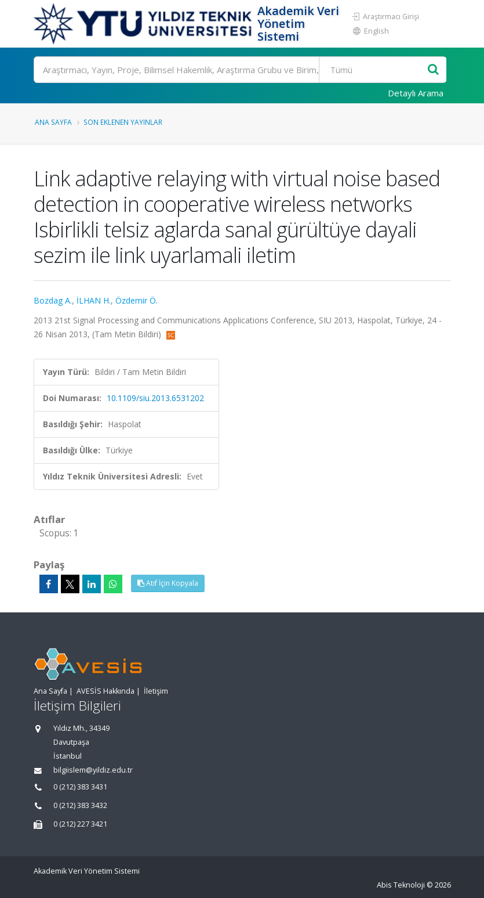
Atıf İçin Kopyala (167, 583)
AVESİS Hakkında (105, 691)
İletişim (156, 691)
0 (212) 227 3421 (80, 824)
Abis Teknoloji (401, 885)
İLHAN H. (94, 300)
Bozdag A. (53, 300)
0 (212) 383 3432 (80, 805)
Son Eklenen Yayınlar (122, 122)
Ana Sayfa (53, 122)
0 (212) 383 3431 (80, 787)
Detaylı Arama (415, 93)
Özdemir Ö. (136, 300)
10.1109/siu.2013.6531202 (155, 397)
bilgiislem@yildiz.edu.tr (93, 770)
